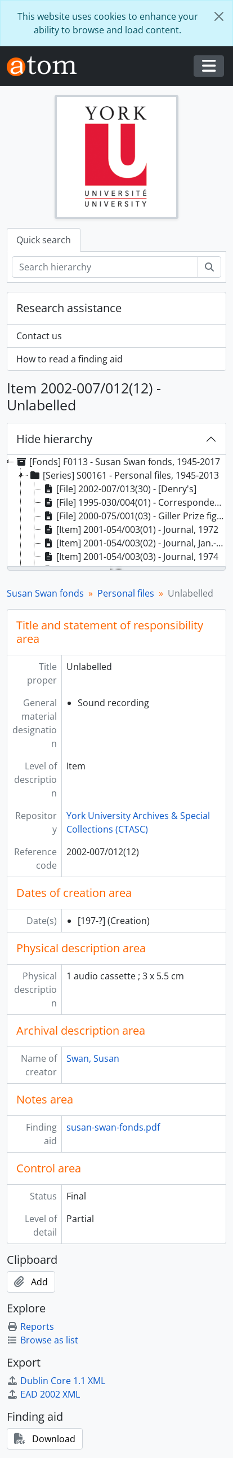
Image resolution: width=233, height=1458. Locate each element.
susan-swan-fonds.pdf (113, 1127)
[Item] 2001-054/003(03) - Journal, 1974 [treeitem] (130, 556)
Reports (30, 1326)
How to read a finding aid (69, 359)
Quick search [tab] (43, 240)
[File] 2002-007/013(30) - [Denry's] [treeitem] (119, 489)
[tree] (116, 511)
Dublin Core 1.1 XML (56, 1380)
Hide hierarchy (54, 438)
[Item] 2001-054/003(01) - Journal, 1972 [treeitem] (130, 529)
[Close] (218, 16)
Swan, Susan (92, 1058)
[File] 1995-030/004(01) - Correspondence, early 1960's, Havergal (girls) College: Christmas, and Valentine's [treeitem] (134, 502)
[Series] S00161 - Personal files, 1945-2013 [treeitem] (123, 475)
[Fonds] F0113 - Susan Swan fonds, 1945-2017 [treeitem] (117, 462)
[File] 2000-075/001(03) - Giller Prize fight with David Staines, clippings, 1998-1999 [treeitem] (134, 516)
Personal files (125, 593)
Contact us (39, 336)
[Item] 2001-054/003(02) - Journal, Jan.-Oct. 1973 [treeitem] (134, 543)
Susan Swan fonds (45, 593)
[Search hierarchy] (105, 267)
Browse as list (42, 1340)
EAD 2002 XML (43, 1394)
